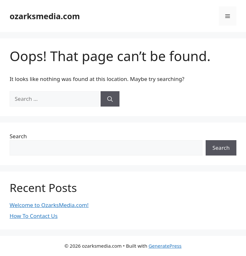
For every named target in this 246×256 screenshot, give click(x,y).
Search (18, 136)
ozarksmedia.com (45, 16)
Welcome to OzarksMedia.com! (49, 205)
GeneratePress (165, 246)
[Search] (110, 99)
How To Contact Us (34, 216)
